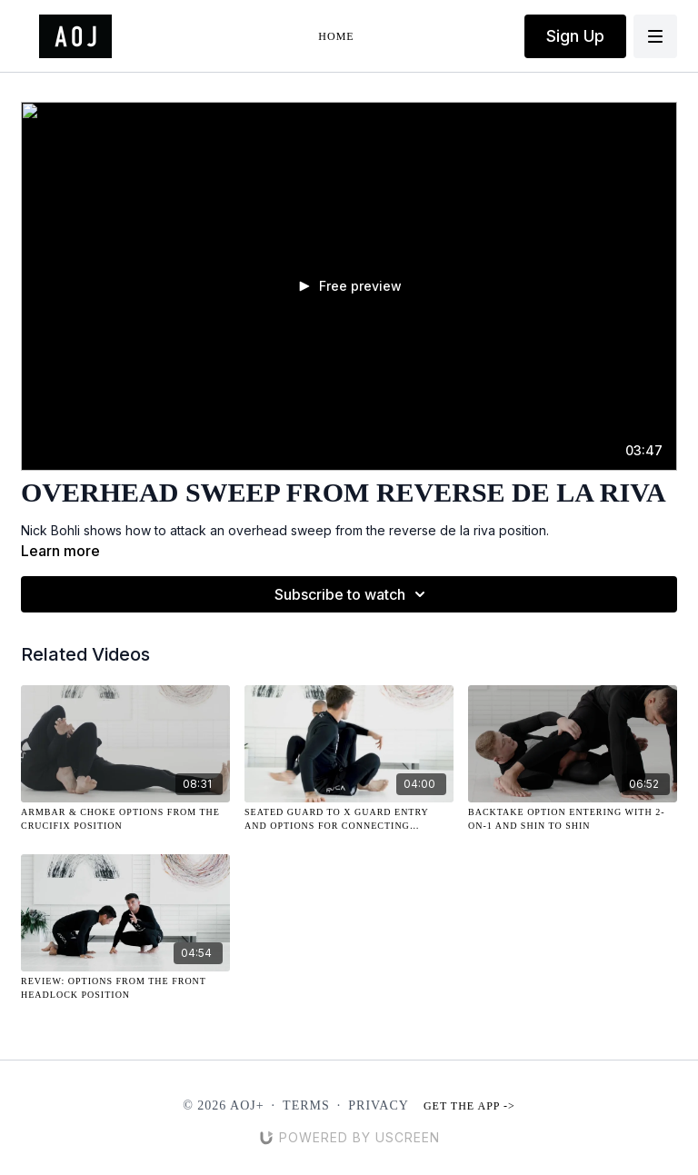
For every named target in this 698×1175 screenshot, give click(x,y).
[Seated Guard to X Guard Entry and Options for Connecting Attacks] (349, 818)
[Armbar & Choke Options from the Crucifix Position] (125, 818)
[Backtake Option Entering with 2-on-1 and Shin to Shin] (572, 818)
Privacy (378, 1105)
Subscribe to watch (352, 594)
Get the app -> (469, 1106)
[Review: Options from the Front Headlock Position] (125, 987)
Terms (306, 1105)
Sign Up (575, 35)
